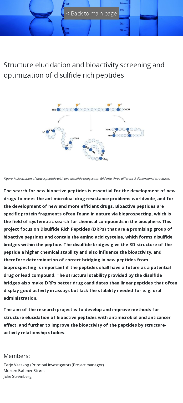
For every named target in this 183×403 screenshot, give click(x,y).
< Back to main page (91, 13)
